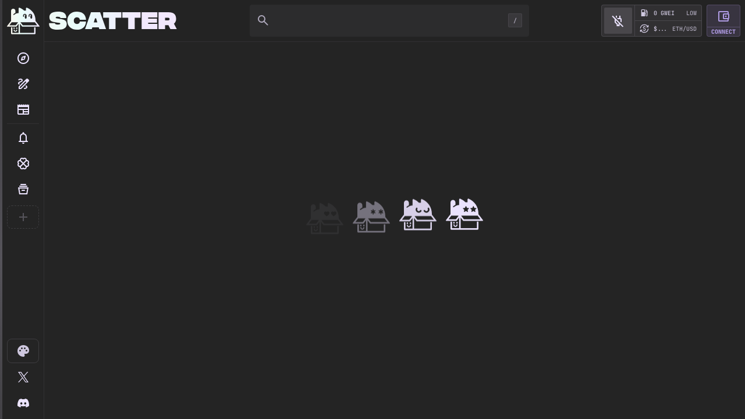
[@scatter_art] (23, 377)
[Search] (23, 58)
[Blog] (23, 109)
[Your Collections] (23, 189)
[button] (23, 138)
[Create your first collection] (23, 217)
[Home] (23, 21)
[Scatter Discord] (23, 403)
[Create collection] (23, 84)
